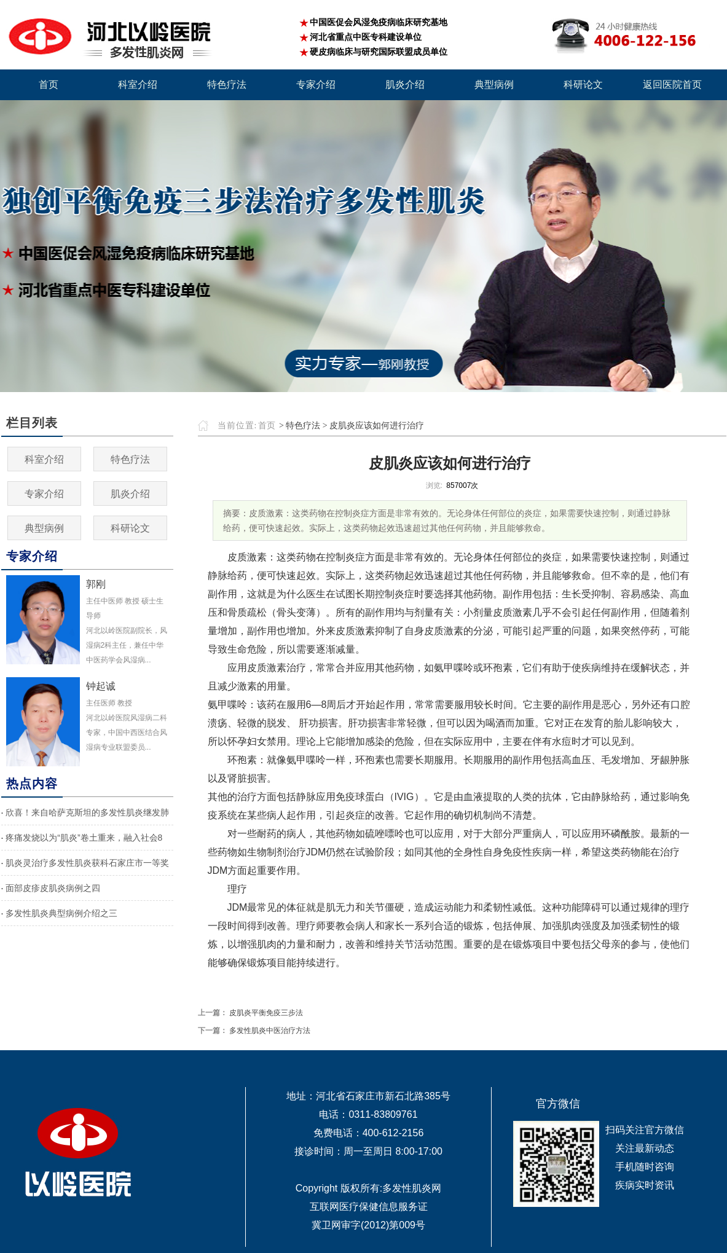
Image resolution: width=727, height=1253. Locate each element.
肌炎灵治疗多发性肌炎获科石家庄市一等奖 (87, 863)
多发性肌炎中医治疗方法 (269, 1030)
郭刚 (96, 584)
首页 (266, 425)
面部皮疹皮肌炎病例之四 (53, 888)
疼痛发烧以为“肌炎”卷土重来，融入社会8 (84, 838)
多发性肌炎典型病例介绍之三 (61, 913)
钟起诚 (101, 686)
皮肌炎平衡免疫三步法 (266, 1012)
